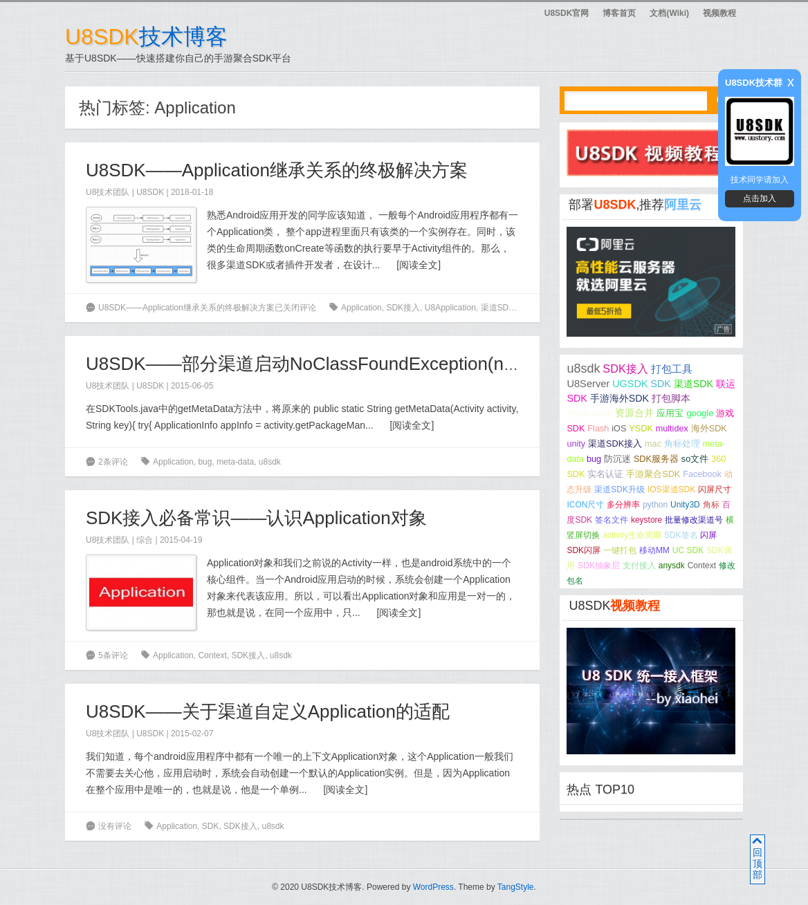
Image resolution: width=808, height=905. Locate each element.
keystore (646, 520)
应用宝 (669, 413)
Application (361, 307)
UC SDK (688, 550)
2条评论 (113, 462)
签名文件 (611, 520)
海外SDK (709, 428)
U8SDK (150, 192)
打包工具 (671, 369)
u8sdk (270, 462)
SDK (210, 826)
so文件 (694, 459)
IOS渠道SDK (671, 489)
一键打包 (619, 550)
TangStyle (515, 887)
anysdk (672, 565)
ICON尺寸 (585, 505)
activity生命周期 (632, 535)
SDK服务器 (656, 459)
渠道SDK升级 (619, 489)
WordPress (433, 887)
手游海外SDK (619, 398)
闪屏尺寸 (714, 489)
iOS (619, 428)
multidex (672, 428)
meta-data (235, 462)
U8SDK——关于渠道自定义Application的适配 (268, 711)
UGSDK (630, 383)
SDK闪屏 (583, 550)
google (699, 413)
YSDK (641, 428)
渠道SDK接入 (615, 444)
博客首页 (619, 13)
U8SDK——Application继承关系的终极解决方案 (277, 170)
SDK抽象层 (599, 565)
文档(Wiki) (669, 13)
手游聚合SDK (653, 474)
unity (576, 444)
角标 (711, 505)
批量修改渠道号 (694, 520)
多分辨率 (623, 505)
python (655, 505)
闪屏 (708, 535)
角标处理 (682, 444)
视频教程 (719, 13)
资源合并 (634, 413)
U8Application (450, 307)
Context (212, 655)
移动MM (654, 550)
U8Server (588, 383)
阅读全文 (418, 264)
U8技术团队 (107, 192)
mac (653, 444)
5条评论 (113, 655)
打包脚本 (671, 398)
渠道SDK (498, 307)
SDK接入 (403, 307)
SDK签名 (681, 535)
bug (205, 462)
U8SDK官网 (566, 13)
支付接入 (639, 565)
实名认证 (605, 474)
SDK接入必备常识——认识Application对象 (256, 517)
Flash (598, 428)
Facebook (702, 474)
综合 (144, 540)
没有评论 (114, 826)
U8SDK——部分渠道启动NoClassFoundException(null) (307, 363)
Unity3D (685, 505)
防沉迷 (617, 459)
